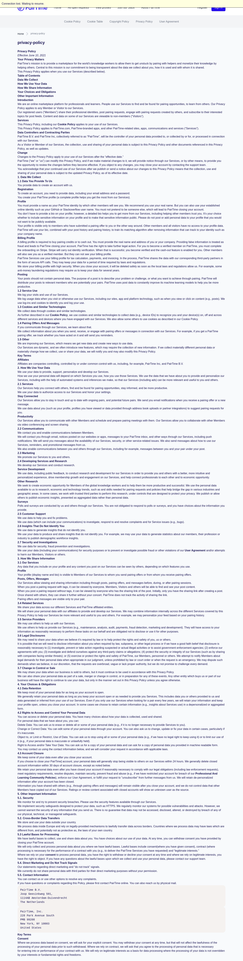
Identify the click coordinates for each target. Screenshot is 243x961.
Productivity (25, 416)
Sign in (218, 7)
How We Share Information (35, 87)
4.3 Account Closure (31, 753)
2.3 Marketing (26, 453)
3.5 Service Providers (31, 619)
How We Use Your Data (32, 83)
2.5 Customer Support (32, 513)
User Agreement (169, 21)
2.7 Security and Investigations (37, 542)
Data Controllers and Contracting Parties (44, 132)
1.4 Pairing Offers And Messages (38, 323)
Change (23, 152)
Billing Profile (26, 238)
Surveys (23, 501)
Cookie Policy (72, 21)
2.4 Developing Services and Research (42, 461)
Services (23, 120)
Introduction (25, 100)
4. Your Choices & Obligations (37, 684)
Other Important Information (35, 96)
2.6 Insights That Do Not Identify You (41, 526)
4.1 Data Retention (29, 688)
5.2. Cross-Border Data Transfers (39, 818)
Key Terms (24, 355)
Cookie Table (95, 21)
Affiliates (23, 359)
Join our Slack (126, 7)
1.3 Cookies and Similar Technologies (42, 307)
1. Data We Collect (29, 177)
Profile (22, 201)
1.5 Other (23, 339)
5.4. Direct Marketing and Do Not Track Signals (47, 862)
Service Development (31, 469)
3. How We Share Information (36, 558)
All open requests (78, 7)
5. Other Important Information (37, 793)
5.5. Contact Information (33, 875)
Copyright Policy (119, 21)
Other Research (28, 481)
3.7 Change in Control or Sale (36, 668)
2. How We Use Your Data (34, 367)
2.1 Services (25, 384)
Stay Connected (28, 396)
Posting (23, 274)
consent (50, 854)
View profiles (103, 7)
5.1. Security (25, 797)
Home (57, 7)
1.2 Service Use (27, 290)
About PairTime (150, 7)
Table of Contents (29, 75)
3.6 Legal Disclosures (31, 635)
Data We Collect (28, 79)
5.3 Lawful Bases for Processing (38, 834)
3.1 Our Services (28, 562)
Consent (23, 938)
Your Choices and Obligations (37, 91)
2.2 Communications (31, 428)
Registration (25, 189)
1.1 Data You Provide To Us (35, 181)
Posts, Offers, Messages (33, 578)
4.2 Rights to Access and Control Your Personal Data (51, 712)
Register (202, 7)
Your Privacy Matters (31, 59)
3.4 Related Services (31, 603)
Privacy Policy (144, 21)
